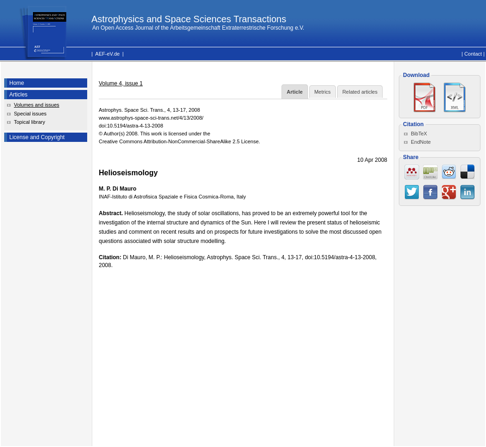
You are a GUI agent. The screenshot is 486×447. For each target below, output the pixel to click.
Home (16, 83)
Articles (18, 94)
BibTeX (419, 133)
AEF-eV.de (107, 54)
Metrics (322, 92)
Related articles (359, 92)
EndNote (421, 142)
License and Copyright (36, 137)
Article (294, 92)
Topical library (29, 122)
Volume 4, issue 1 (121, 83)
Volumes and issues (36, 105)
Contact (473, 54)
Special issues (30, 113)
